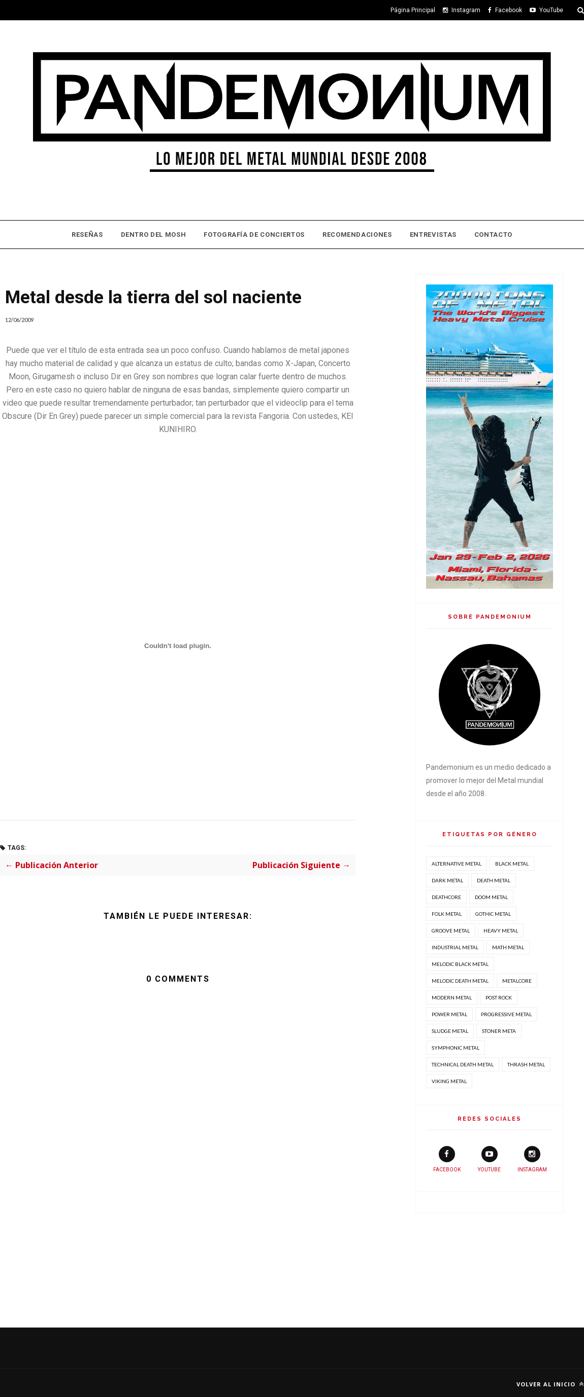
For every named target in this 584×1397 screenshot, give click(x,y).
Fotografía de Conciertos (254, 234)
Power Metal (449, 1014)
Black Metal (512, 864)
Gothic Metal (493, 914)
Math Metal (508, 947)
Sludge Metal (450, 1031)
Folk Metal (447, 914)
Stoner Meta (499, 1031)
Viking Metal (449, 1081)
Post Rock (498, 997)
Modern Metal (452, 997)
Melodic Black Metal (460, 964)
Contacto (493, 234)
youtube (489, 1159)
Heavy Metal (500, 930)
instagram (532, 1159)
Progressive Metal (506, 1014)
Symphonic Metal (455, 1048)
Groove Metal (451, 930)
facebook (447, 1159)
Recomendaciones (357, 234)
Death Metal (493, 880)
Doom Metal (491, 897)
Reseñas (87, 234)
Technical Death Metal (463, 1064)
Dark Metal (447, 880)
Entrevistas (433, 234)
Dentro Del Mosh (153, 234)
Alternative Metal (456, 864)
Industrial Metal (455, 947)
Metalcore (517, 981)
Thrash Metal (526, 1064)
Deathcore (446, 897)
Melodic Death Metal (460, 981)
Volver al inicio (550, 1384)
